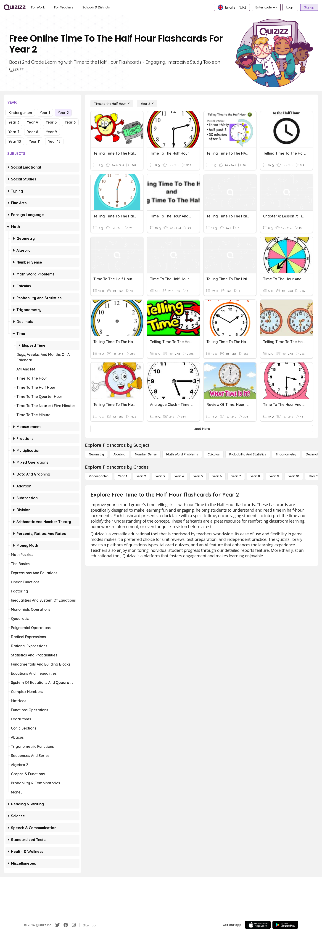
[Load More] (201, 428)
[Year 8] (255, 476)
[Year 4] (179, 476)
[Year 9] (274, 476)
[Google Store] (285, 925)
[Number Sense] (146, 454)
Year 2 (63, 112)
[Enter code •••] (266, 7)
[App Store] (258, 925)
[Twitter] (57, 925)
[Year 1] (122, 476)
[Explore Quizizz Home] (15, 7)
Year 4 (32, 122)
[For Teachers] (63, 7)
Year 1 (45, 112)
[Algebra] (119, 454)
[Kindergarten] (98, 476)
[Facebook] (65, 925)
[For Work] (38, 7)
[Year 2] (147, 103)
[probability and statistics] (247, 454)
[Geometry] (96, 454)
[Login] (290, 7)
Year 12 (54, 141)
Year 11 (34, 141)
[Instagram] (74, 925)
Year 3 (13, 122)
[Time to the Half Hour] (111, 103)
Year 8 (32, 132)
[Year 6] (217, 476)
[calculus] (214, 454)
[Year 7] (236, 476)
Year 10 (14, 141)
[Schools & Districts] (96, 7)
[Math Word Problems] (182, 454)
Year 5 (51, 122)
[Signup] (309, 7)
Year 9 (51, 132)
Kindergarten (20, 112)
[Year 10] (294, 476)
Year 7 (13, 132)
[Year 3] (160, 476)
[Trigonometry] (286, 454)
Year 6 (70, 122)
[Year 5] (198, 476)
